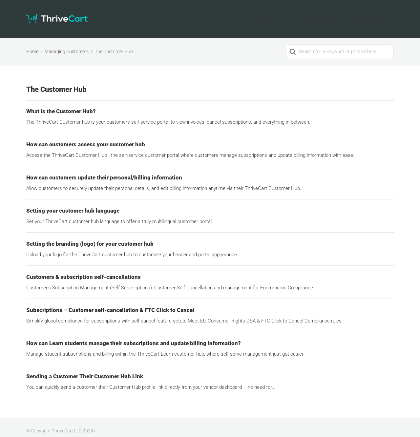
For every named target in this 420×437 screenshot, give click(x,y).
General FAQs (289, 15)
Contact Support (373, 15)
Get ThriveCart (330, 15)
